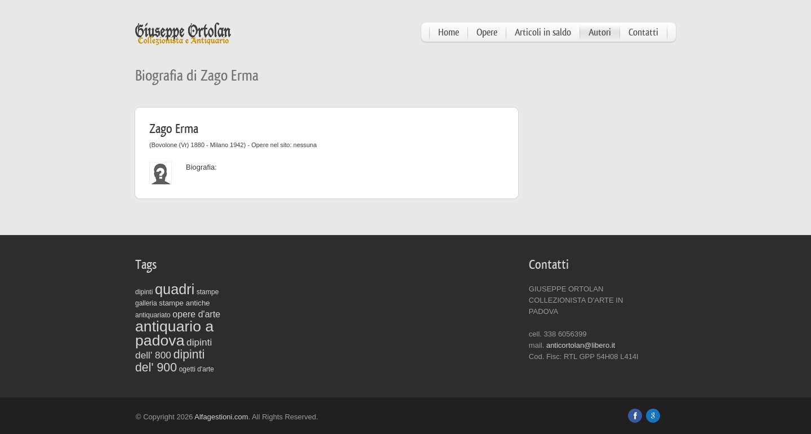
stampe (208, 292)
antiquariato (153, 315)
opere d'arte (196, 314)
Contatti (643, 32)
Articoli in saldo (543, 32)
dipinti (144, 292)
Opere (486, 32)
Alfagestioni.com (221, 417)
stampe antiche (184, 303)
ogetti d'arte (196, 369)
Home (448, 32)
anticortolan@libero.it (580, 345)
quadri (174, 289)
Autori (600, 32)
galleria (146, 303)
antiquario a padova (174, 333)
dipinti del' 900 (169, 361)
